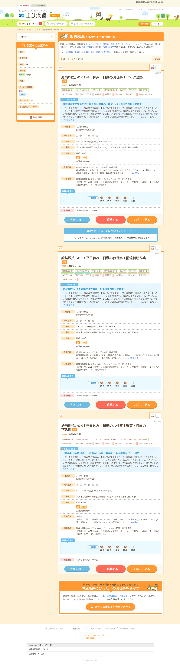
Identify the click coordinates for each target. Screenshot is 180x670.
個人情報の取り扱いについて (56, 629)
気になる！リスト (32, 23)
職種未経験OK (109, 47)
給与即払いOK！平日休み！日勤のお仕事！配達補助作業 (103, 258)
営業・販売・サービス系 (120, 44)
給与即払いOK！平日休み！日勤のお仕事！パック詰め (102, 77)
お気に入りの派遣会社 (83, 24)
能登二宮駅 (106, 52)
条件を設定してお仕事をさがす (113, 606)
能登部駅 (69, 52)
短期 (83, 47)
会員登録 (144, 24)
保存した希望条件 (57, 24)
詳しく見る (143, 219)
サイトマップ (142, 9)
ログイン (157, 24)
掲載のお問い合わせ (157, 9)
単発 (89, 47)
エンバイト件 (39, 5)
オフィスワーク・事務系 (99, 44)
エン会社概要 (110, 629)
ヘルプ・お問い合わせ (126, 9)
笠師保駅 (85, 52)
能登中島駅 (95, 52)
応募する (112, 219)
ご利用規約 (75, 629)
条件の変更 (37, 117)
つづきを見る (68, 120)
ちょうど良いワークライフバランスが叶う (33, 11)
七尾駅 (77, 52)
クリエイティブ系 (139, 44)
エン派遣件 (23, 5)
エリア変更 (65, 15)
